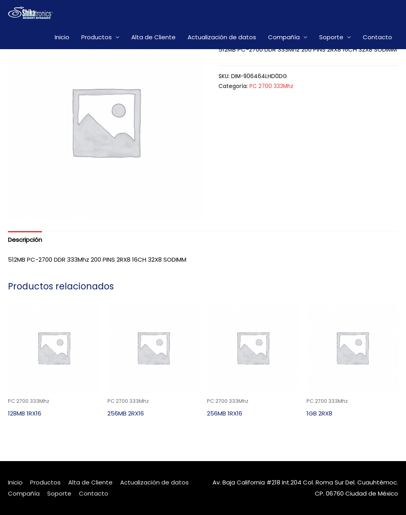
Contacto (377, 37)
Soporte (331, 37)
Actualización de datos (222, 37)
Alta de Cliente (153, 37)
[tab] (25, 239)
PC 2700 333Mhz (271, 86)
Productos (96, 37)
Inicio (62, 37)
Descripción (25, 239)
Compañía (284, 37)
